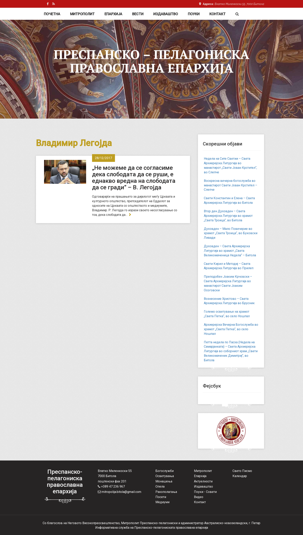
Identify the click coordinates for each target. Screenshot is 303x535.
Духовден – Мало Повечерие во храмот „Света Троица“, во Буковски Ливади (230, 233)
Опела (160, 486)
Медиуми (162, 502)
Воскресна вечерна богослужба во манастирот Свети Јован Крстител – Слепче (230, 185)
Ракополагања (166, 492)
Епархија (113, 14)
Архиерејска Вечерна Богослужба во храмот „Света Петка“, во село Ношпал (231, 329)
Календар (239, 476)
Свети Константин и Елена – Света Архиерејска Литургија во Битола (229, 200)
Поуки (193, 14)
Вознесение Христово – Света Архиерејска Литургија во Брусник (229, 301)
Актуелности (203, 481)
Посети (160, 497)
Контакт (217, 14)
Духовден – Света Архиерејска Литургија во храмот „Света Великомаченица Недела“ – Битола (230, 250)
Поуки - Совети (205, 492)
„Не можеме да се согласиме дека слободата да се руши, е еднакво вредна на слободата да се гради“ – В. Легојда (133, 177)
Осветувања (164, 476)
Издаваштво (165, 14)
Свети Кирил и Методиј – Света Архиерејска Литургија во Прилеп (228, 266)
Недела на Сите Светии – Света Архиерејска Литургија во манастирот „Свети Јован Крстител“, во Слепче (230, 165)
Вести (137, 14)
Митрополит (82, 14)
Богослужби (164, 471)
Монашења (163, 481)
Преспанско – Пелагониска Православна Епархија (151, 61)
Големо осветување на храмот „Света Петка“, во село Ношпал (227, 314)
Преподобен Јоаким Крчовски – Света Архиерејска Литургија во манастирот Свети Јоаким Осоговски (228, 283)
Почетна (52, 14)
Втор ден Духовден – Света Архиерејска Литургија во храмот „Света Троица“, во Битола (228, 215)
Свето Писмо (242, 471)
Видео (198, 497)
